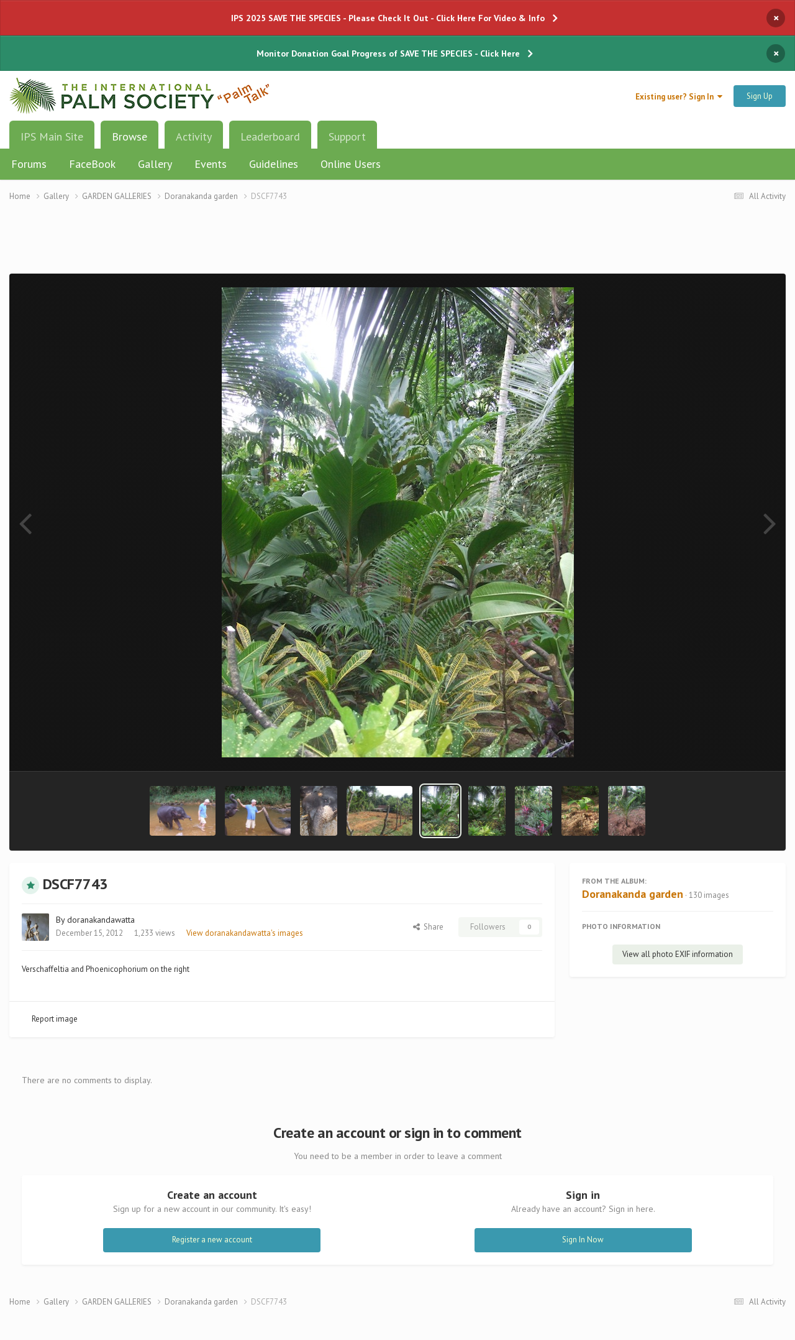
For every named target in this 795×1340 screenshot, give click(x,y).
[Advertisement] (397, 245)
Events (210, 164)
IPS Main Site (51, 136)
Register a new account (212, 1239)
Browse (129, 141)
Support (347, 136)
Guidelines (273, 164)
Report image (55, 1019)
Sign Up (760, 96)
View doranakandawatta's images (244, 933)
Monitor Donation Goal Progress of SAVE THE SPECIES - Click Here (388, 53)
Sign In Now (583, 1239)
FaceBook (92, 164)
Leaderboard (270, 136)
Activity (194, 136)
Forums (29, 164)
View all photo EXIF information (677, 954)
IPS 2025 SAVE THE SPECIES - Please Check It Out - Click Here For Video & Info (388, 18)
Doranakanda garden (632, 894)
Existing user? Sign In (678, 96)
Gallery (155, 164)
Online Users (350, 164)
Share (428, 927)
